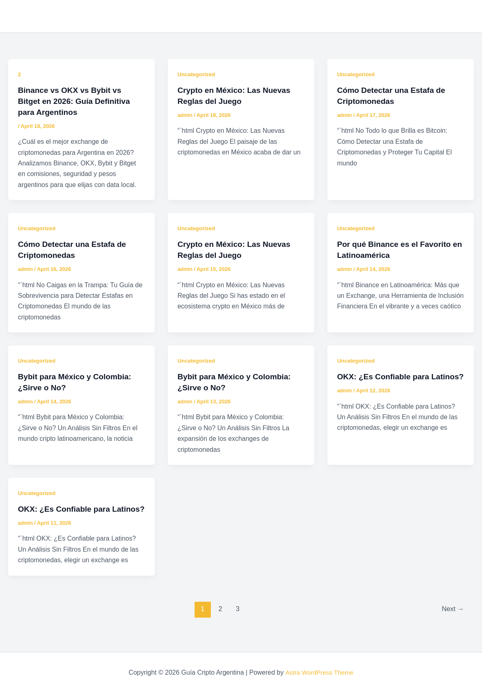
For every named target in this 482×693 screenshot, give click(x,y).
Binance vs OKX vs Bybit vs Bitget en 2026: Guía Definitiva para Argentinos (76, 101)
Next (452, 616)
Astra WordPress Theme (319, 672)
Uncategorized (197, 74)
